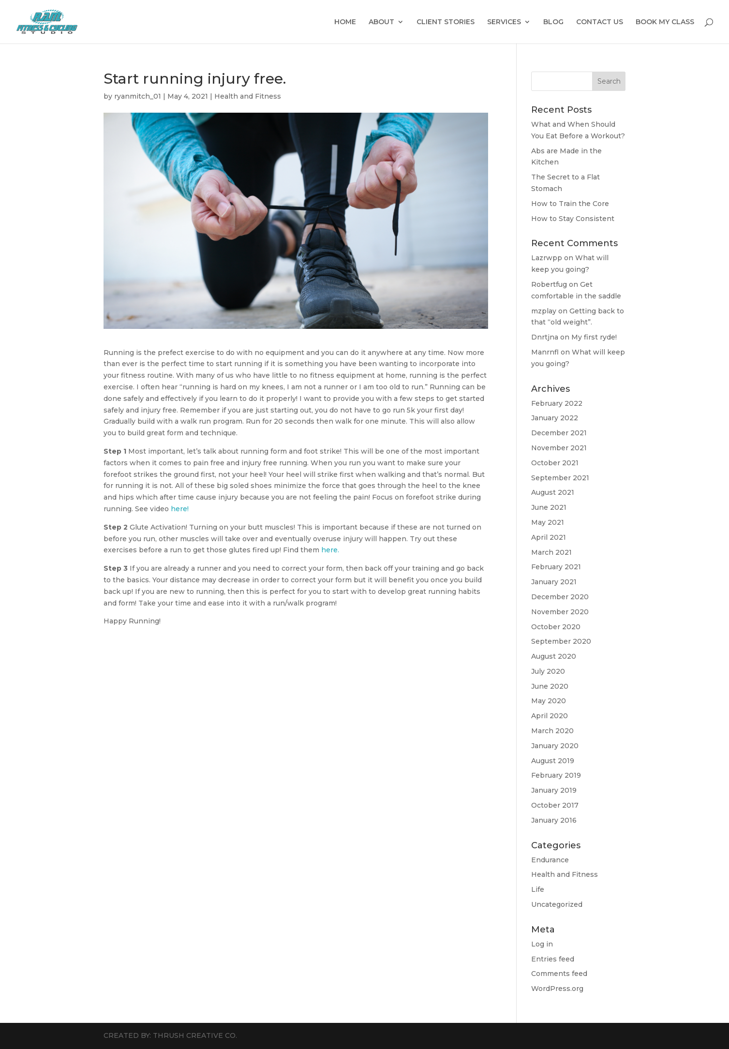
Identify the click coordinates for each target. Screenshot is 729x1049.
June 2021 (548, 507)
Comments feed (559, 973)
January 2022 (554, 418)
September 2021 (560, 477)
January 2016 (554, 820)
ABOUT (381, 22)
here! (180, 508)
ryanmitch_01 (137, 96)
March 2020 (552, 730)
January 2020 (555, 745)
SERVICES (504, 22)
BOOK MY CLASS (665, 22)
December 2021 (559, 432)
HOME (345, 22)
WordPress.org (557, 988)
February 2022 (556, 403)
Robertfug (549, 284)
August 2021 (552, 492)
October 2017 (555, 805)
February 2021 (556, 566)
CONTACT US (599, 22)
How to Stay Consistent (572, 218)
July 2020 (548, 671)
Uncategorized (556, 904)
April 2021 (548, 537)
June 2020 (549, 686)
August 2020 (553, 656)
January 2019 (554, 790)
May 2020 (548, 700)
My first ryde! (594, 337)
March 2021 (551, 552)
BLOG (553, 22)
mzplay (543, 311)
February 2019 (556, 775)
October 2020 (555, 626)
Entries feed (552, 959)
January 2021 (554, 581)
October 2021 (555, 462)
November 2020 (560, 611)
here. (330, 550)
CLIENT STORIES (446, 22)
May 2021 (547, 522)
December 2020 (560, 596)
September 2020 (561, 641)
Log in (542, 944)
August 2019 (552, 760)
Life (537, 889)
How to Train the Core (570, 203)
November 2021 (559, 447)
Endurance (550, 860)
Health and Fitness (247, 96)
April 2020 (549, 715)
